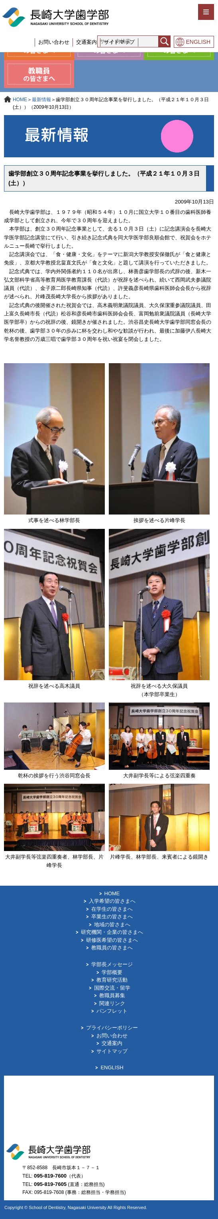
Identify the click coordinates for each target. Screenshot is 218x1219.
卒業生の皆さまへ (112, 917)
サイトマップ (119, 42)
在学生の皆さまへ (112, 909)
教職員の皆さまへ (112, 948)
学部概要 (112, 972)
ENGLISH (198, 42)
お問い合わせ (53, 42)
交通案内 (86, 42)
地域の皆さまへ (112, 924)
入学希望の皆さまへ (112, 901)
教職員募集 (112, 995)
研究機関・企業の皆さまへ (112, 932)
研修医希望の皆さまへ (112, 940)
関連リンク (112, 1003)
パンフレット (112, 1011)
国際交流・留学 (112, 988)
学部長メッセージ (112, 964)
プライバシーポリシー (112, 1028)
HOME (20, 99)
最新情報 (41, 99)
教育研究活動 (112, 980)
